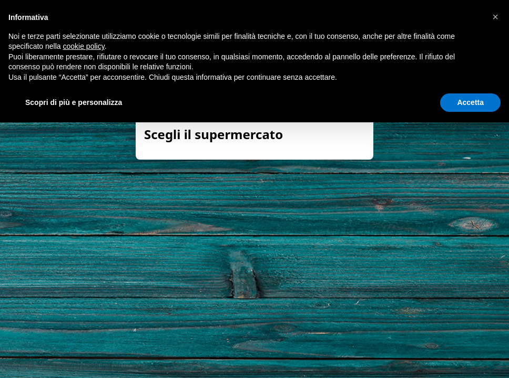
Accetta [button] (470, 102)
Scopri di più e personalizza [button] (73, 102)
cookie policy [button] (84, 46)
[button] (495, 16)
